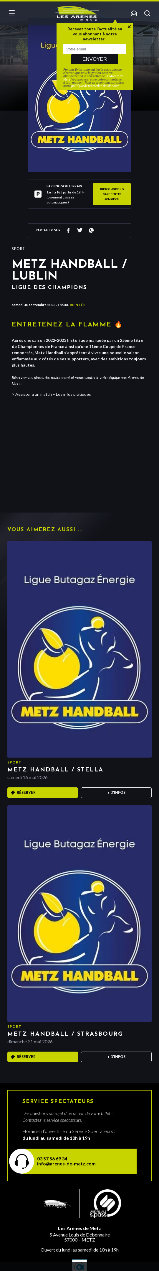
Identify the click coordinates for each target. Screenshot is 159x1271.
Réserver (26, 793)
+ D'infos (116, 793)
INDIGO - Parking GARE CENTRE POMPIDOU (112, 194)
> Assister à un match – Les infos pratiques (51, 394)
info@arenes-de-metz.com (66, 1163)
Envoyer (94, 59)
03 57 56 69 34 (52, 1158)
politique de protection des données (95, 86)
